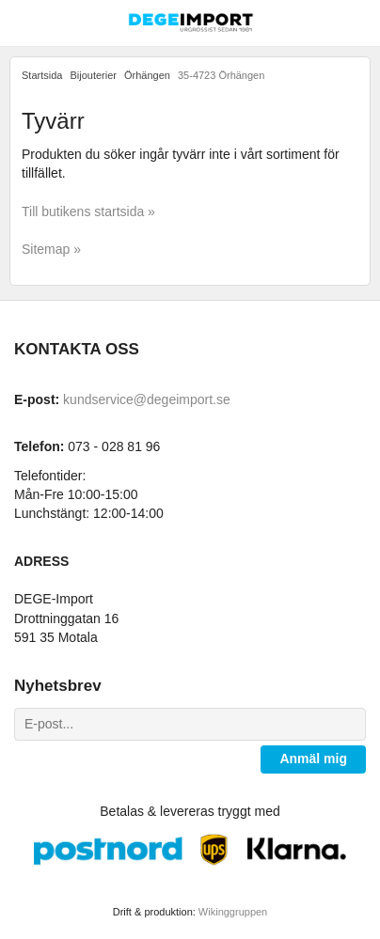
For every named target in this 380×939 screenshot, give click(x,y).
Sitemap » (51, 249)
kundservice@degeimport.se (146, 399)
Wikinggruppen (232, 911)
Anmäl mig (313, 758)
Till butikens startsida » (88, 211)
